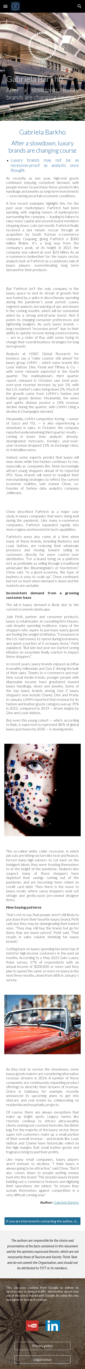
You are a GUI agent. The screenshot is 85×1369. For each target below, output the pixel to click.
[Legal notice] (42, 1359)
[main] (42, 87)
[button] (5, 6)
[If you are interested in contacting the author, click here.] (43, 1221)
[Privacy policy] (42, 1346)
